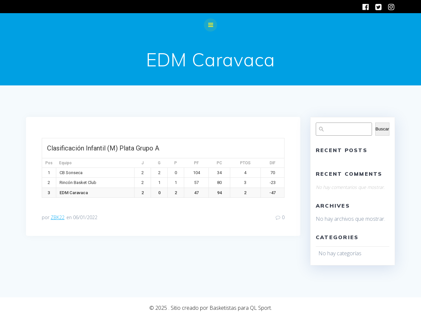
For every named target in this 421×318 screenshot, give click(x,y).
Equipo (65, 163)
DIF (272, 163)
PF (196, 163)
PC (219, 163)
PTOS (245, 163)
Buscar (382, 128)
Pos (49, 163)
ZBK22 (57, 217)
